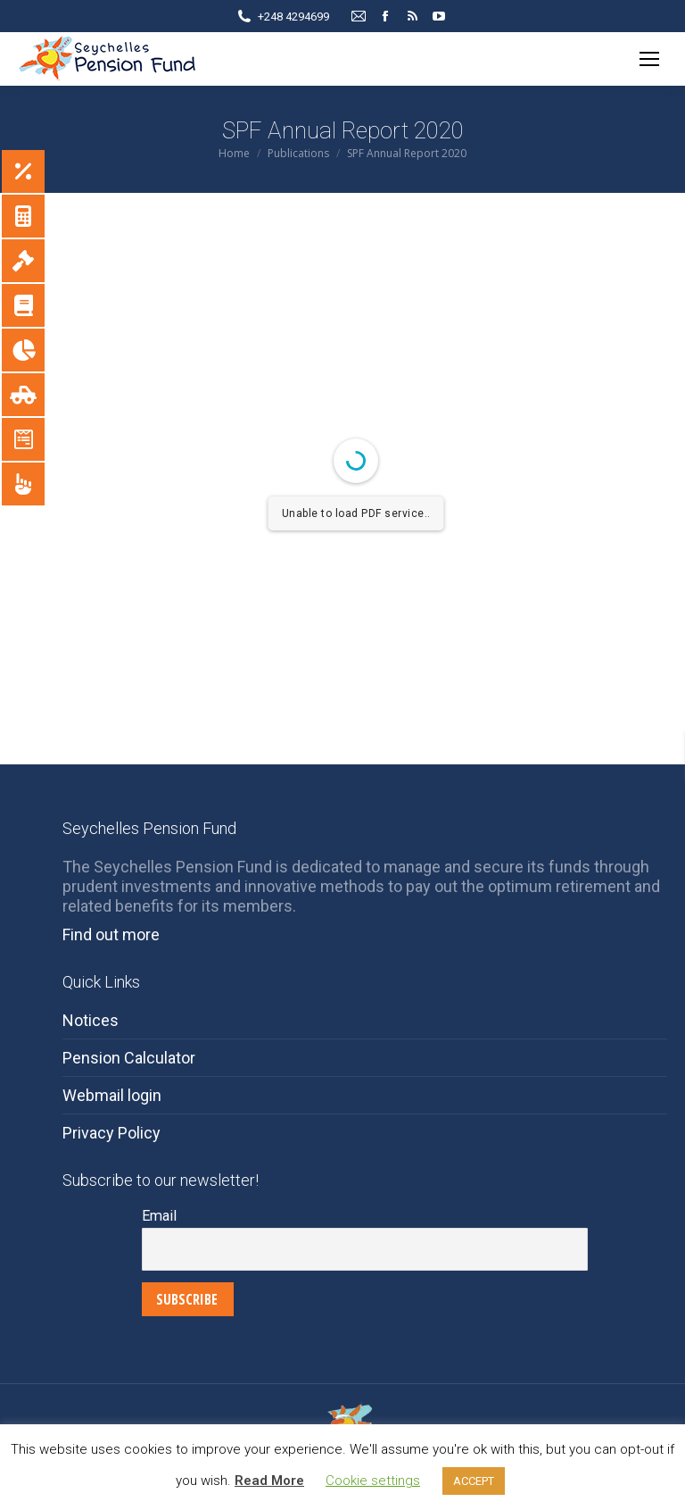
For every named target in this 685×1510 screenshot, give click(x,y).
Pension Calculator (128, 1057)
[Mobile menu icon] (649, 59)
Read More (269, 1480)
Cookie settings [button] (373, 1480)
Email (159, 1215)
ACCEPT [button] (473, 1481)
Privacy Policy (111, 1132)
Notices (90, 1020)
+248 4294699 (293, 16)
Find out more (111, 934)
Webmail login (111, 1095)
